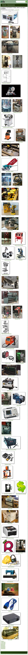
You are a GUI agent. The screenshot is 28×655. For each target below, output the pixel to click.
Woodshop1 (3, 645)
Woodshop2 (3, 646)
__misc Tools (16, 9)
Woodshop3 (3, 647)
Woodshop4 (3, 648)
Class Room (3, 642)
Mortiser (2, 641)
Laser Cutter (3, 643)
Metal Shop (3, 644)
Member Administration (8, 5)
